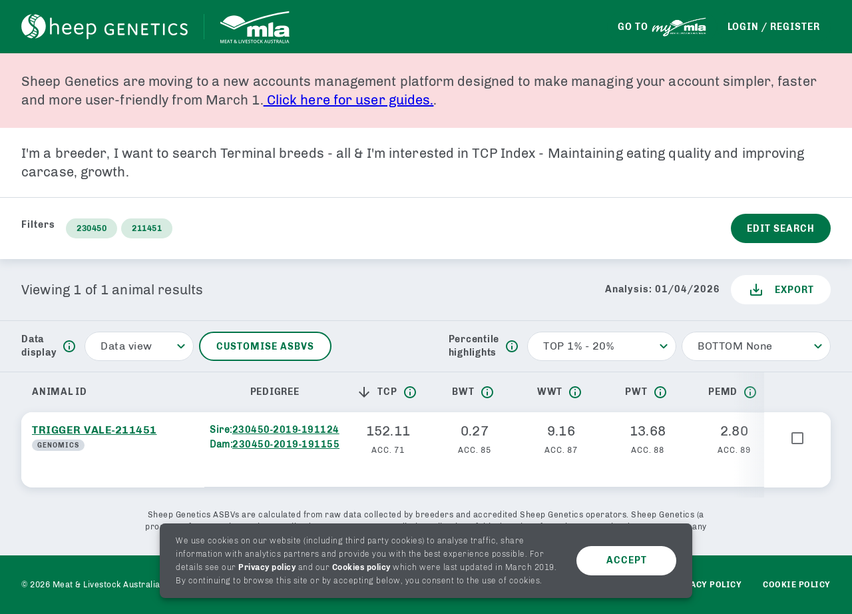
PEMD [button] (723, 392)
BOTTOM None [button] (735, 346)
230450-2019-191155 (285, 444)
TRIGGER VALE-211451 (94, 430)
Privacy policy (267, 567)
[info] (69, 346)
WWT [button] (549, 392)
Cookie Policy (797, 584)
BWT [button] (463, 392)
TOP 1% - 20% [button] (578, 346)
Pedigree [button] (275, 392)
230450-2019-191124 (285, 430)
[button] (366, 392)
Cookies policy (361, 567)
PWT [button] (636, 392)
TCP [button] (376, 392)
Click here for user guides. (349, 100)
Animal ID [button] (59, 392)
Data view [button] (126, 346)
